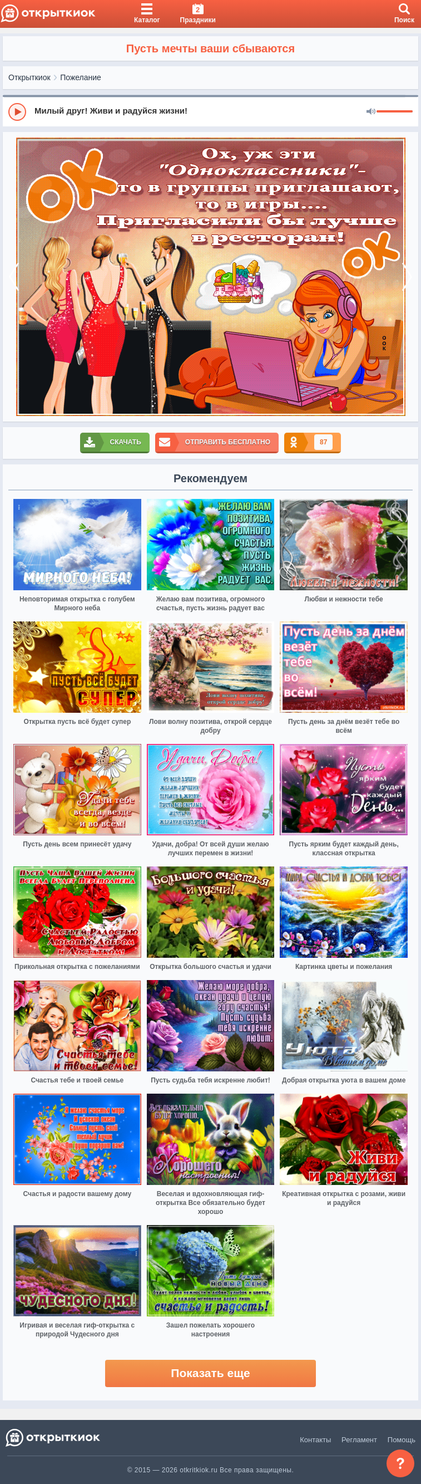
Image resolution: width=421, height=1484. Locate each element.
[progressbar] (395, 112)
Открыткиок (29, 77)
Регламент (359, 1440)
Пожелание (80, 77)
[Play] (17, 112)
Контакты (315, 1440)
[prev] (14, 277)
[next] (407, 277)
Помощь (401, 1440)
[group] (210, 111)
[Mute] (371, 111)
